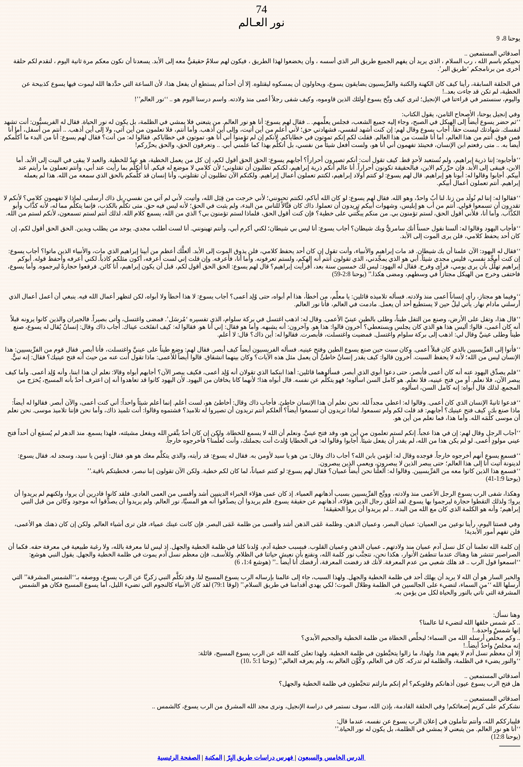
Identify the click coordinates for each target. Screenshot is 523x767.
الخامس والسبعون (321, 757)
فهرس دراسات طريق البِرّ (260, 757)
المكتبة (213, 757)
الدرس (355, 757)
